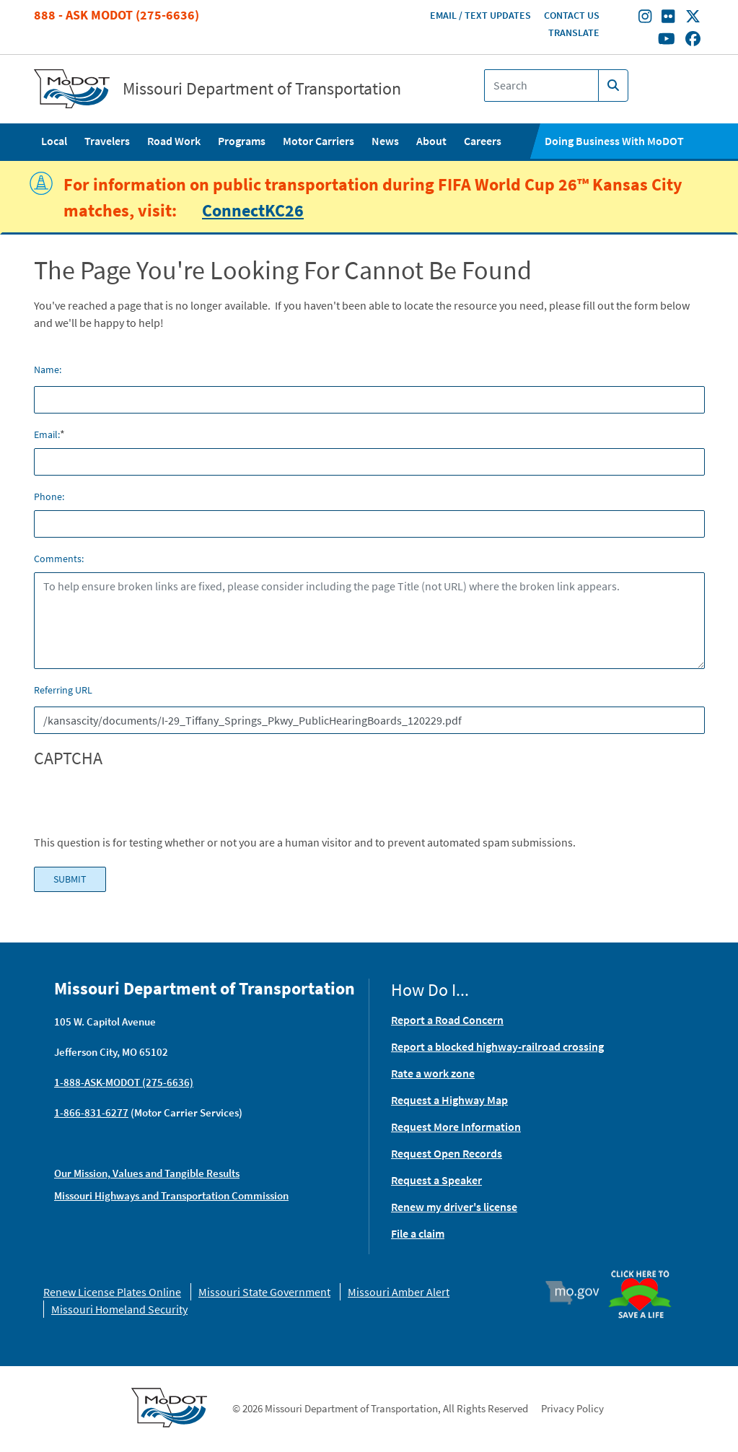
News (385, 141)
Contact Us (571, 15)
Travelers (107, 141)
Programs (241, 141)
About (431, 141)
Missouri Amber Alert (398, 1292)
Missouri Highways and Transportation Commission (171, 1195)
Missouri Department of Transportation (262, 89)
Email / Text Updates (480, 15)
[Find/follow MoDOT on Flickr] (668, 18)
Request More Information (456, 1126)
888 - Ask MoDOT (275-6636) (116, 14)
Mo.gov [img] (579, 1292)
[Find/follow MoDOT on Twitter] (692, 18)
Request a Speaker (436, 1180)
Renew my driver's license (454, 1206)
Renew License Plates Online (112, 1292)
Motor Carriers (318, 141)
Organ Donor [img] (644, 1271)
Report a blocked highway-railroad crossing (497, 1046)
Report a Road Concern (447, 1020)
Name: (47, 369)
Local (54, 141)
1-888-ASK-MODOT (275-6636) (123, 1082)
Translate (573, 32)
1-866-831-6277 (91, 1112)
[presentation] (143, 805)
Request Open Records (446, 1153)
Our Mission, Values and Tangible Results (147, 1173)
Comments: (59, 558)
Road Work (174, 141)
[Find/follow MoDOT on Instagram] (644, 18)
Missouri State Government (264, 1292)
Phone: (49, 496)
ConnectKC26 (253, 210)
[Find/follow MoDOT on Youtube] (666, 39)
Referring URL (63, 689)
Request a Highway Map (449, 1100)
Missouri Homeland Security (119, 1309)
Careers (482, 141)
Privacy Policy (572, 1408)
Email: (47, 434)
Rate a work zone (433, 1073)
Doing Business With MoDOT (614, 141)
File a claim (417, 1233)
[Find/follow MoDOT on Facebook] (692, 39)
